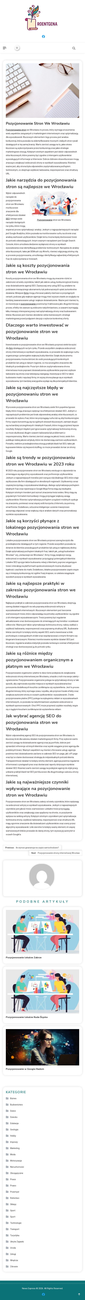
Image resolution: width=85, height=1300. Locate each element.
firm (11, 348)
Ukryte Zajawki (17, 1241)
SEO (8, 219)
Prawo (13, 1185)
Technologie (15, 1223)
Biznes (13, 1098)
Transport (14, 1229)
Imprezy (14, 1142)
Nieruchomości (17, 1167)
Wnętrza (14, 1260)
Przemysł (14, 1192)
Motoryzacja (16, 1161)
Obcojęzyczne (16, 1173)
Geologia (14, 1129)
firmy (26, 293)
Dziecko (13, 1117)
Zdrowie (14, 1266)
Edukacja (14, 1123)
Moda (12, 1154)
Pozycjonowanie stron (16, 130)
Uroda (13, 1248)
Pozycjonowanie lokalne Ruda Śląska (27, 1017)
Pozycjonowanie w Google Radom (25, 1069)
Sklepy (13, 1204)
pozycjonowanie (28, 304)
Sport (12, 1210)
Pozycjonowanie (44, 220)
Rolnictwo (14, 1198)
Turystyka (14, 1235)
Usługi (13, 1254)
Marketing (15, 1148)
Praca (13, 1179)
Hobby (13, 1136)
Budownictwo (16, 1105)
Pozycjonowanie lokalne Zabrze (24, 957)
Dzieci (13, 1111)
